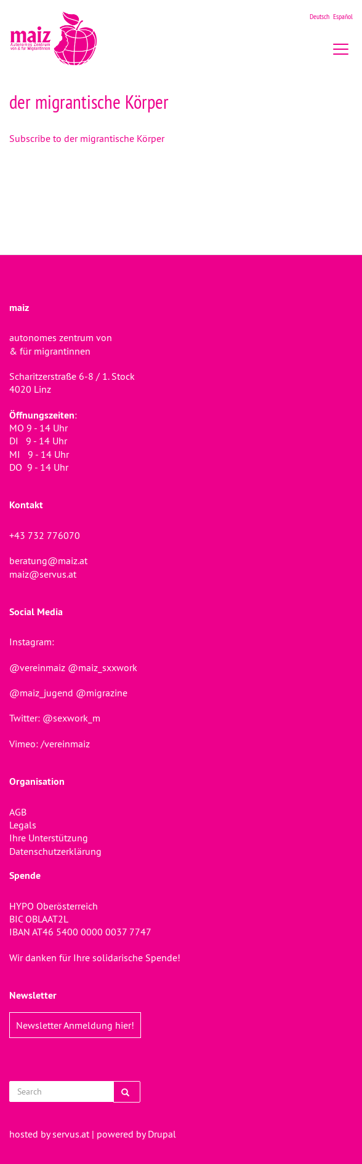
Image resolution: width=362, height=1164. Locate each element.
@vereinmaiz (37, 667)
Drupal (162, 1134)
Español (343, 16)
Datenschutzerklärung (55, 851)
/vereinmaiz (64, 743)
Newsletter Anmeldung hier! (75, 1025)
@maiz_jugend (41, 692)
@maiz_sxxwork (102, 667)
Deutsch (319, 16)
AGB (17, 812)
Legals (22, 825)
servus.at (70, 1134)
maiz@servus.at (42, 574)
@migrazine (101, 692)
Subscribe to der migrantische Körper (86, 138)
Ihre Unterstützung (48, 838)
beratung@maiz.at (48, 560)
